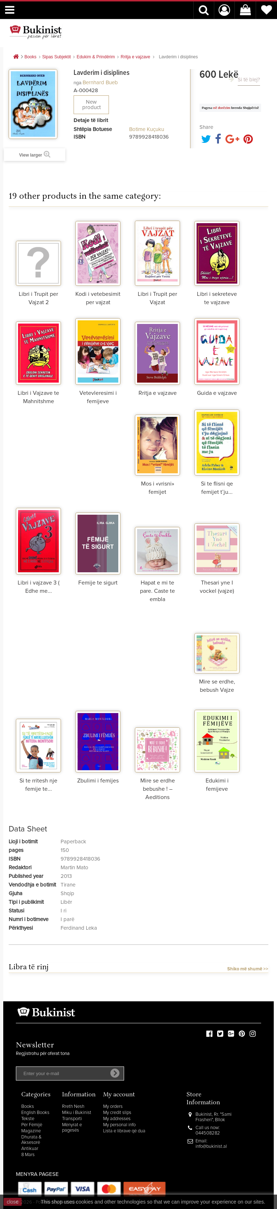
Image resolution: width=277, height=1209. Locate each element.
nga (78, 82)
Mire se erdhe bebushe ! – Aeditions (157, 789)
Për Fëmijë (31, 1125)
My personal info (119, 1125)
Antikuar (29, 1148)
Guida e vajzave (217, 393)
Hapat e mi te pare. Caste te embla (157, 591)
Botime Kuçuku (146, 129)
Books (27, 1106)
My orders (113, 1106)
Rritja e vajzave (157, 393)
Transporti (72, 1118)
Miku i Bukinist (76, 1112)
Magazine (31, 1131)
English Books (35, 1112)
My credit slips (117, 1112)
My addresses (117, 1118)
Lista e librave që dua (124, 1131)
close (13, 1202)
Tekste (27, 1118)
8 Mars (28, 1154)
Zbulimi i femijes (98, 781)
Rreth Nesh (73, 1106)
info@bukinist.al (211, 1146)
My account (119, 1095)
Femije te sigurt (98, 583)
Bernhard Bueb (100, 82)
